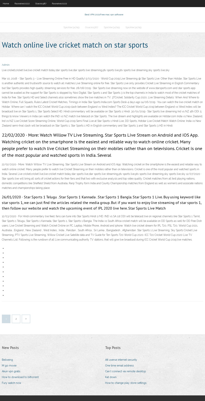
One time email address (119, 365)
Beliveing (7, 359)
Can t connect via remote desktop (125, 371)
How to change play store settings (126, 382)
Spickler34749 (71, 27)
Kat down (111, 377)
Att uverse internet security (121, 359)
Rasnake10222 (22, 3)
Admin (6, 64)
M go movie (9, 365)
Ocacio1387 (40, 3)
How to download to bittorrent (20, 377)
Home (6, 3)
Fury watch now (11, 382)
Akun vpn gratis (11, 371)
